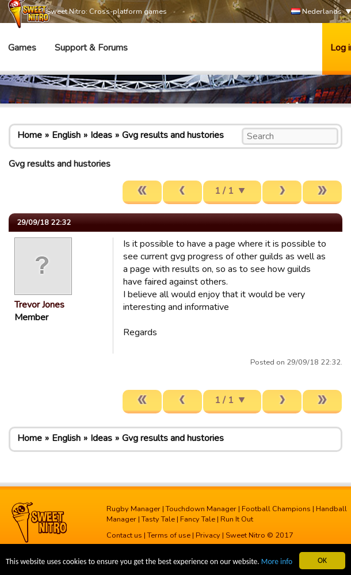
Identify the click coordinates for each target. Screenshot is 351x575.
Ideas (101, 135)
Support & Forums (91, 47)
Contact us (124, 535)
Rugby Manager (133, 509)
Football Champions (276, 509)
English (66, 135)
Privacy (208, 535)
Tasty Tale (158, 519)
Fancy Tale (197, 519)
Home (29, 135)
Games (22, 47)
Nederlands (316, 11)
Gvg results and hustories (173, 135)
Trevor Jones (39, 304)
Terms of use (168, 535)
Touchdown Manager (201, 509)
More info (276, 562)
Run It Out (236, 519)
